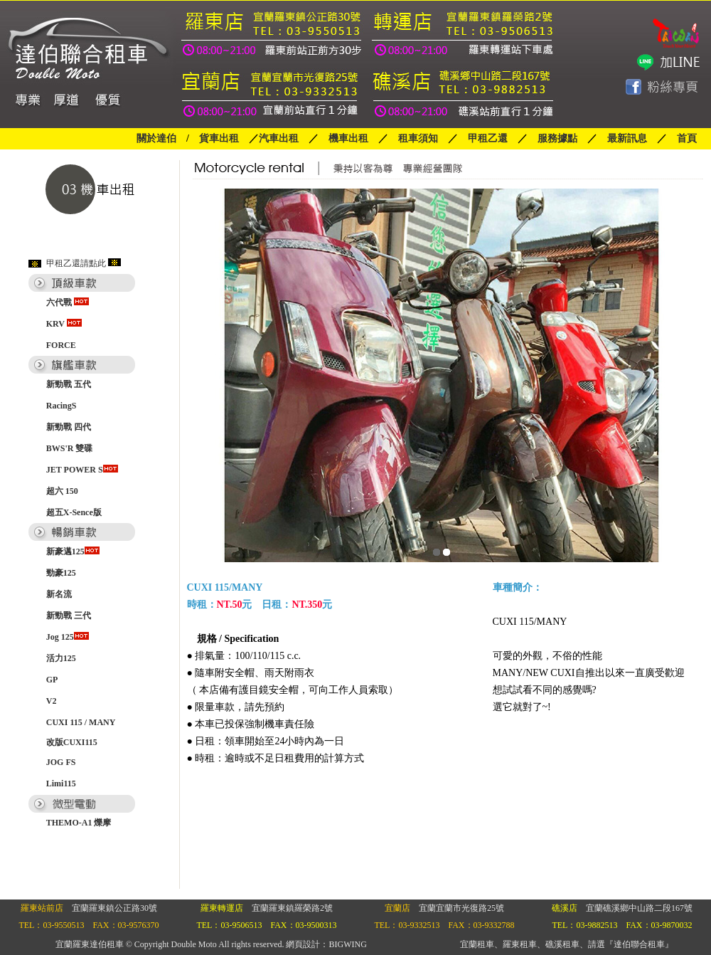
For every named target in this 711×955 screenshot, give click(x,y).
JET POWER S (82, 470)
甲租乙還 (488, 138)
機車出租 (348, 138)
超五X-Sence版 (74, 512)
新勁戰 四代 (68, 427)
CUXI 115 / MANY (81, 722)
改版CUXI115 (71, 742)
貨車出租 (219, 138)
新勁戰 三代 (68, 616)
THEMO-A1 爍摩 (79, 823)
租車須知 (418, 138)
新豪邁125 (73, 551)
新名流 (59, 594)
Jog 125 (67, 637)
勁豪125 (61, 573)
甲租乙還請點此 (76, 263)
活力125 (61, 658)
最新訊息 (627, 138)
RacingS (61, 406)
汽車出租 (279, 138)
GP (52, 680)
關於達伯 (156, 138)
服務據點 (552, 138)
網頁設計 (303, 944)
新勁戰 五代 (68, 384)
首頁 (687, 138)
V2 (51, 701)
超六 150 (62, 491)
